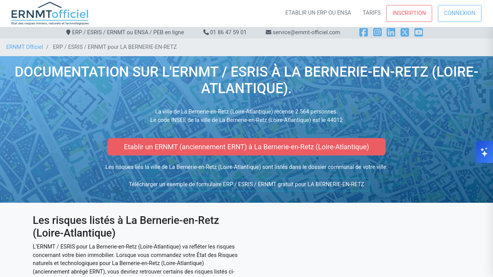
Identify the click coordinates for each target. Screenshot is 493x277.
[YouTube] (418, 32)
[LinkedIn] (391, 32)
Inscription (409, 13)
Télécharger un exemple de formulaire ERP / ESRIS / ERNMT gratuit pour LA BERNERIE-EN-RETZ (246, 184)
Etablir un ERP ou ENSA (318, 13)
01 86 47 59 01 (228, 32)
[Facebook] (363, 32)
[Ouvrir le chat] (484, 152)
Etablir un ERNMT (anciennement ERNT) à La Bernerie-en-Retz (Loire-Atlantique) (246, 147)
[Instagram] (377, 32)
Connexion (459, 13)
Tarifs (372, 13)
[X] (405, 32)
